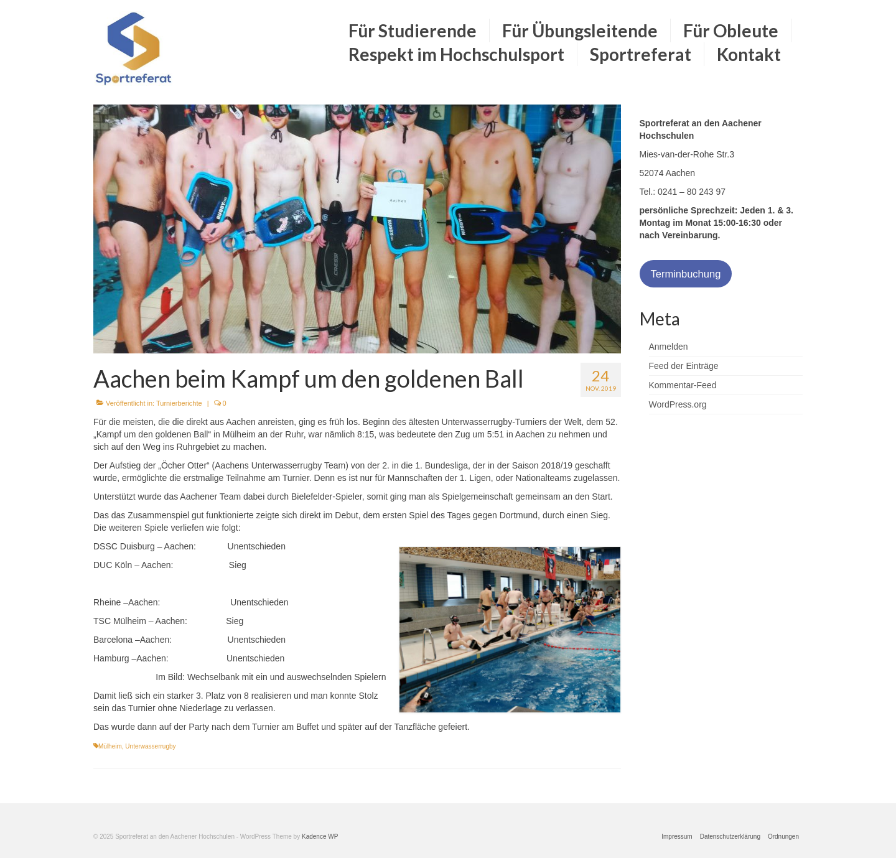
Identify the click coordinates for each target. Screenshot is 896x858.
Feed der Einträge (684, 366)
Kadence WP (320, 836)
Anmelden (668, 347)
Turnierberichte (179, 403)
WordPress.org (678, 404)
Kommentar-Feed (683, 385)
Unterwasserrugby (150, 746)
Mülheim (110, 746)
